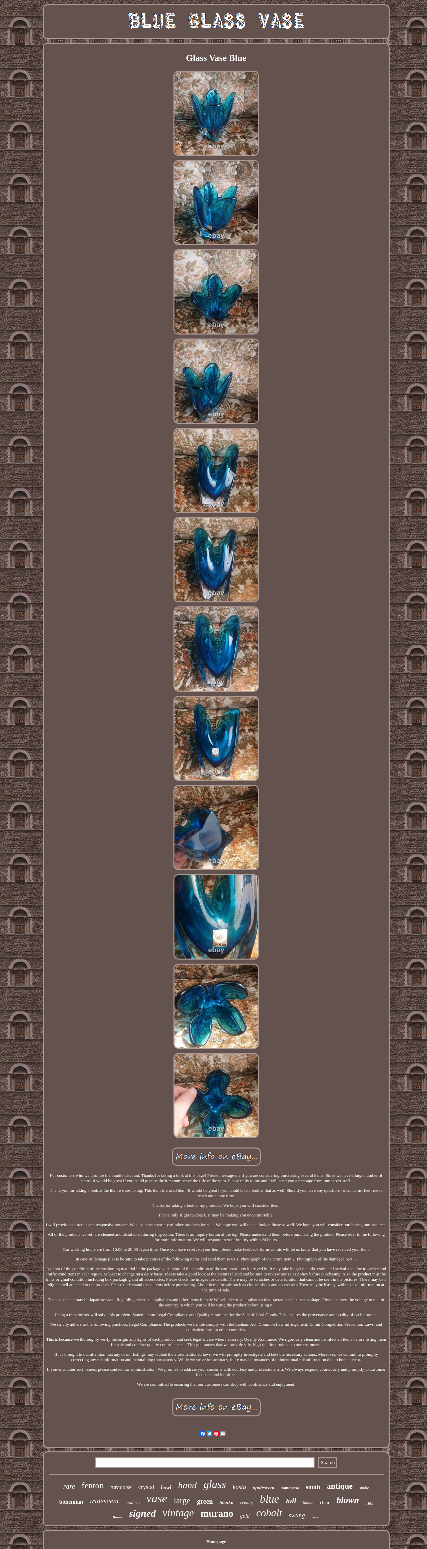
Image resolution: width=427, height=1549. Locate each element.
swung (297, 1515)
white (369, 1503)
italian (308, 1502)
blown (348, 1500)
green (205, 1501)
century (246, 1502)
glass (214, 1484)
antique (340, 1486)
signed (142, 1513)
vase (156, 1498)
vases (316, 1517)
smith (313, 1487)
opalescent (264, 1487)
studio (364, 1488)
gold (244, 1516)
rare (69, 1486)
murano (216, 1513)
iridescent (104, 1501)
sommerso (290, 1487)
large (182, 1500)
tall (291, 1501)
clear (325, 1502)
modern (132, 1502)
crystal (146, 1487)
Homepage (216, 1541)
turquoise (120, 1487)
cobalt (269, 1513)
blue (270, 1499)
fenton (93, 1485)
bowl (166, 1487)
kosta (239, 1486)
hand (187, 1485)
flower (117, 1517)
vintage (178, 1513)
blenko (227, 1502)
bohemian (71, 1502)
